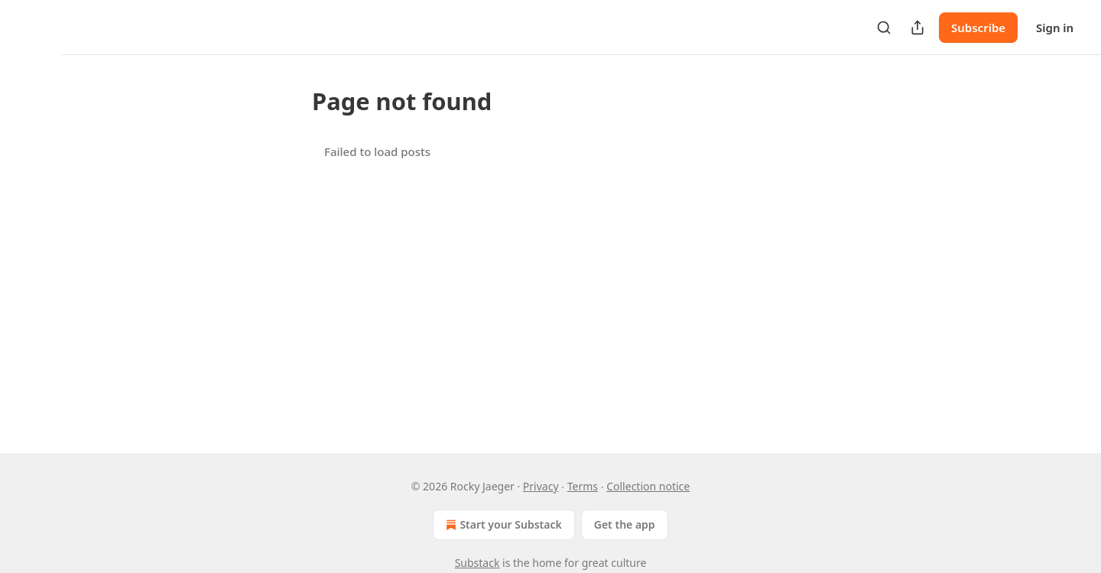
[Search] (884, 27)
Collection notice (648, 486)
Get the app (624, 524)
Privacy (541, 486)
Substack (477, 562)
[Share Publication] (917, 27)
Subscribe (978, 27)
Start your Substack (502, 524)
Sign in (1054, 27)
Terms (582, 486)
